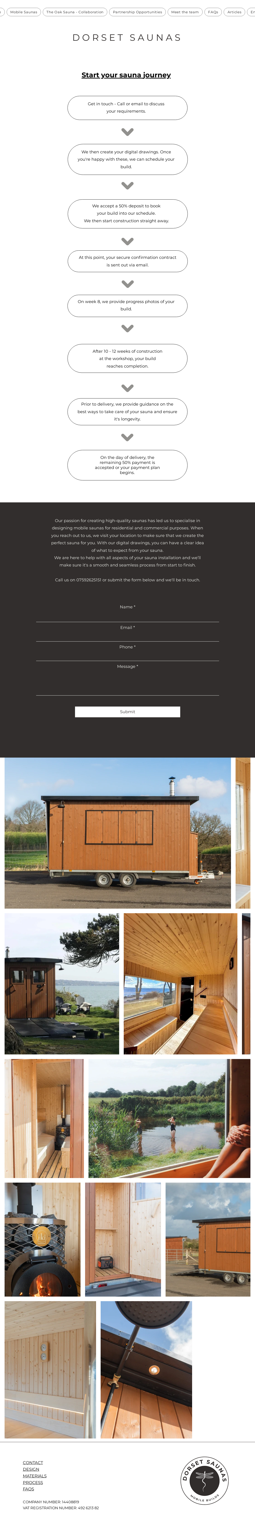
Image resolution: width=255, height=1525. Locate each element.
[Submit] (127, 712)
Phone (126, 647)
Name (126, 607)
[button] (24, 12)
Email (126, 628)
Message (126, 666)
